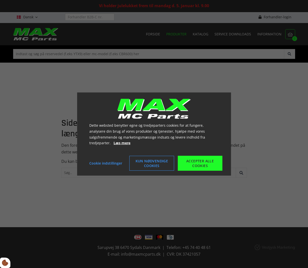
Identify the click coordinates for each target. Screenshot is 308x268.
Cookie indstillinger (105, 163)
